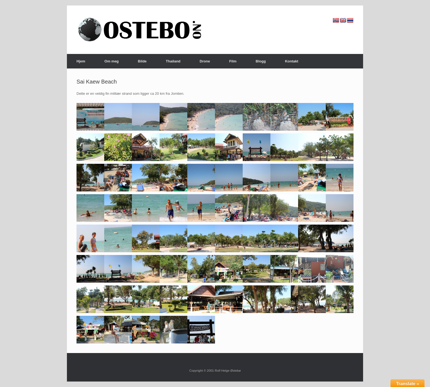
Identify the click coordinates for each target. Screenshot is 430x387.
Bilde (142, 61)
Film (233, 61)
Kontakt (291, 61)
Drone (205, 61)
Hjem (81, 61)
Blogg (261, 61)
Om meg (111, 61)
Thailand (173, 61)
